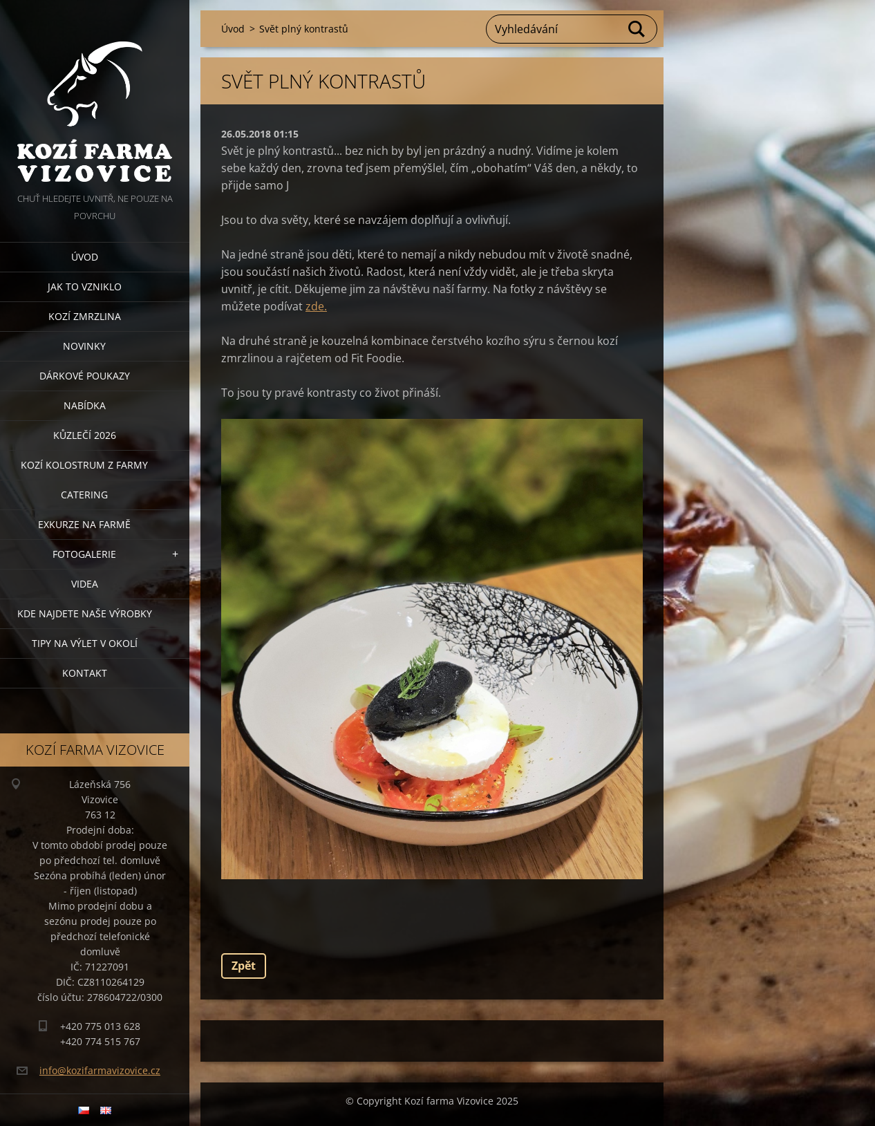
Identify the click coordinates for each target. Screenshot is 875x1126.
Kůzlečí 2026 (84, 435)
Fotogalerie (84, 554)
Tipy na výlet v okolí (85, 643)
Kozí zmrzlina (84, 316)
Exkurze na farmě (84, 524)
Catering (84, 494)
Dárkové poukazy (84, 375)
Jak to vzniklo (85, 286)
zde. (316, 306)
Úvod (84, 256)
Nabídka (85, 405)
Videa (84, 583)
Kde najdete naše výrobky (84, 613)
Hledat (637, 29)
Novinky (84, 346)
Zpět (244, 965)
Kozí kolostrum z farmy (84, 464)
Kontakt (84, 672)
